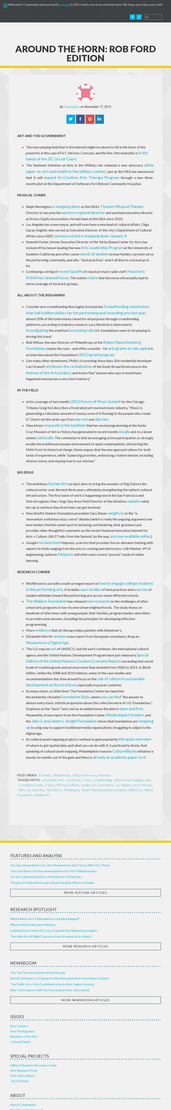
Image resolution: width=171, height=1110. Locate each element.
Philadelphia (72, 751)
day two (79, 402)
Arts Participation (22, 993)
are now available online (118, 515)
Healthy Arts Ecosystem (26, 1076)
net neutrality (35, 751)
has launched (47, 521)
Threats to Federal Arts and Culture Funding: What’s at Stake (52, 844)
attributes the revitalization (66, 351)
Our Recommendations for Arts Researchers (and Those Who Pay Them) (60, 827)
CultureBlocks (123, 714)
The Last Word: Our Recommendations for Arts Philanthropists (53, 832)
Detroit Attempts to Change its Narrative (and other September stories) (59, 940)
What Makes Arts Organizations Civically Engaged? (45, 880)
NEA (21, 751)
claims (76, 272)
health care (89, 746)
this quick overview (133, 702)
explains (133, 481)
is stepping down (64, 204)
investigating (106, 317)
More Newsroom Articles (85, 961)
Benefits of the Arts (24, 998)
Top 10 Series (19, 1042)
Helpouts (65, 532)
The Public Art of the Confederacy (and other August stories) (52, 946)
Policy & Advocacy (84, 737)
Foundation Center (30, 746)
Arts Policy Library (22, 1037)
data (148, 741)
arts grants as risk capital (124, 334)
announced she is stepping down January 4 (85, 232)
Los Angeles (123, 746)
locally (116, 413)
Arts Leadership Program (99, 243)
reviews (58, 606)
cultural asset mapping (128, 741)
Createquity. (22, 17)
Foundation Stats (73, 663)
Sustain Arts (57, 464)
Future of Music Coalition (62, 746)
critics (87, 741)
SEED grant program (90, 340)
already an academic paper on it (116, 719)
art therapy (73, 741)
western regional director (63, 209)
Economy (45, 737)
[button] (5, 6)
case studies (81, 566)
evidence (41, 600)
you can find (106, 663)
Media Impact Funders (123, 680)
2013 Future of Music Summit (93, 385)
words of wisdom (93, 249)
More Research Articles (85, 908)
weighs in (115, 493)
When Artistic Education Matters (33, 886)
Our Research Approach (26, 1071)
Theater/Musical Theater (116, 204)
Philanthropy (61, 737)
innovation (106, 746)
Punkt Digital (128, 1103)
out (52, 617)
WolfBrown (42, 756)
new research (91, 578)
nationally (44, 419)
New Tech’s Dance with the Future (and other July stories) (49, 952)
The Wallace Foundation (44, 578)
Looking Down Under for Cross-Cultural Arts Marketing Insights (53, 892)
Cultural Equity (20, 1003)
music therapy (142, 746)
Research (105, 737)
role (51, 323)
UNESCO (135, 751)
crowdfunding (102, 741)
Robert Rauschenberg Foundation (104, 751)
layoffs (74, 266)
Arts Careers (19, 987)
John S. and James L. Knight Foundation (60, 685)
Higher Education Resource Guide (33, 1027)
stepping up (138, 685)
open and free (129, 674)
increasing (39, 323)
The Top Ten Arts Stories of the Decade (37, 934)
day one (60, 402)
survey (130, 566)
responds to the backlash (62, 408)
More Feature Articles (85, 854)
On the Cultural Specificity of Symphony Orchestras (45, 838)
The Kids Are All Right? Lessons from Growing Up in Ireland (50, 898)
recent (63, 266)
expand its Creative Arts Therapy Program (64, 175)
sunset (65, 4)
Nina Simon (54, 751)
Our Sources (18, 1082)
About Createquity (23, 1066)
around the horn (53, 741)
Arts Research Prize (23, 1032)
